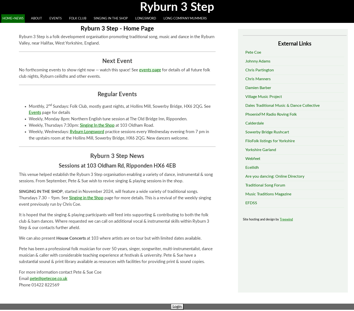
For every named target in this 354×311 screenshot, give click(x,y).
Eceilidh (252, 168)
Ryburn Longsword (87, 132)
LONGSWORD (145, 18)
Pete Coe (253, 52)
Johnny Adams (257, 61)
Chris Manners (258, 79)
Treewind (286, 219)
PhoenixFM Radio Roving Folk (271, 114)
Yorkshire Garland (260, 150)
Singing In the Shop (97, 125)
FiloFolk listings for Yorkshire (270, 141)
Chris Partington (259, 70)
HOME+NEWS (13, 18)
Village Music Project (263, 97)
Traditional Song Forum (265, 185)
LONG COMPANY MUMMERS (185, 18)
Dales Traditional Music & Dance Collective (282, 106)
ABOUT (36, 18)
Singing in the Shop (86, 198)
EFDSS (251, 203)
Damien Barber (258, 88)
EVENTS (55, 18)
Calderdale (254, 123)
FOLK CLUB (77, 18)
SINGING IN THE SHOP (111, 18)
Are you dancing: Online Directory (274, 176)
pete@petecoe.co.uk (48, 279)
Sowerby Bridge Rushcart (267, 132)
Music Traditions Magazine (268, 194)
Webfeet (252, 159)
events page (150, 70)
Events (35, 112)
